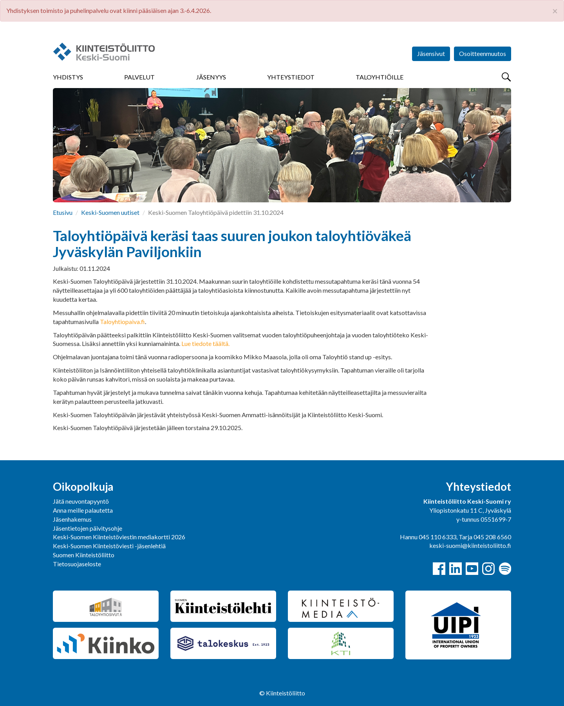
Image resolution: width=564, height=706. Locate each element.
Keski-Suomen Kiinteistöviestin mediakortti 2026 (119, 536)
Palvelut (139, 77)
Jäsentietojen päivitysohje (87, 528)
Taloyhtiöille (379, 77)
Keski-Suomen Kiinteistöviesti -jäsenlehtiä (109, 545)
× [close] (555, 11)
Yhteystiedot (291, 77)
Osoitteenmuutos (482, 53)
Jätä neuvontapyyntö (81, 501)
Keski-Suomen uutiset (110, 212)
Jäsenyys (211, 77)
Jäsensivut (431, 53)
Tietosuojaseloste (77, 563)
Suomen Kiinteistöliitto (83, 554)
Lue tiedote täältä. (206, 343)
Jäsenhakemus (72, 519)
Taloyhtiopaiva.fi (122, 321)
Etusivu (62, 212)
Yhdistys (68, 77)
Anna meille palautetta (83, 510)
